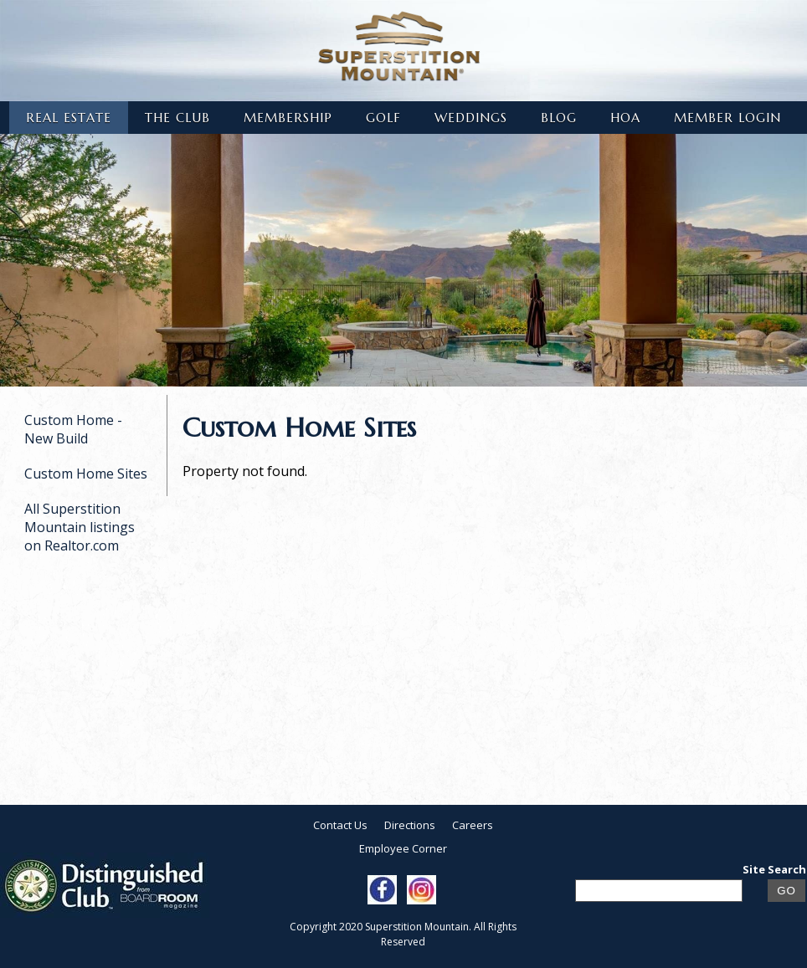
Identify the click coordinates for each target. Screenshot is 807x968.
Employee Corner (403, 848)
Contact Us (340, 824)
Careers (472, 824)
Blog (559, 117)
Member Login (727, 117)
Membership (288, 117)
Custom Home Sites (85, 473)
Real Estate (68, 117)
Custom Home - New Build (73, 429)
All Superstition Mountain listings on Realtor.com (79, 527)
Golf (383, 117)
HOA (625, 117)
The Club (177, 117)
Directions (409, 824)
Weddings (470, 117)
